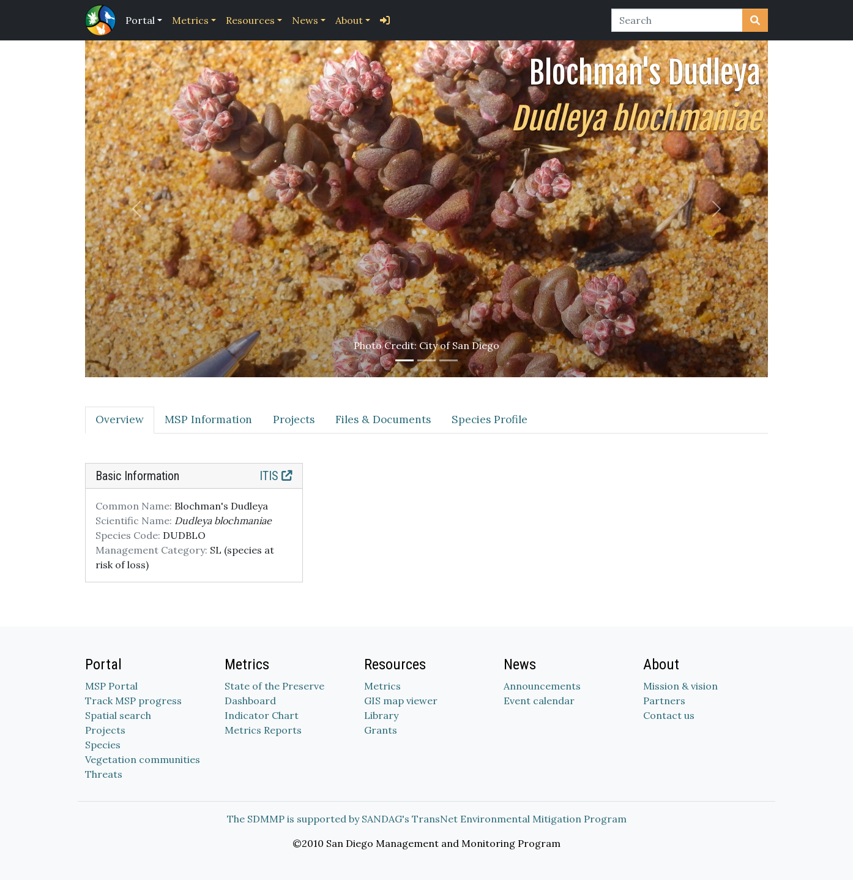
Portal (140, 20)
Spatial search (118, 715)
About (349, 20)
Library (381, 715)
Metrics (190, 20)
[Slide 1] (404, 360)
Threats (103, 774)
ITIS (275, 475)
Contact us (669, 715)
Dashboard (250, 700)
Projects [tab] (294, 419)
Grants (380, 730)
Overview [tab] (119, 419)
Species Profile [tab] (489, 419)
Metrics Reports (263, 730)
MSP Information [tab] (208, 419)
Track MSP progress (133, 700)
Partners (664, 700)
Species (103, 745)
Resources (250, 20)
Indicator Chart (262, 715)
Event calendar (539, 700)
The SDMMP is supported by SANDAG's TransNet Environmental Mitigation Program (427, 819)
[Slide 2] (426, 360)
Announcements (542, 686)
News (305, 20)
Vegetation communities (142, 759)
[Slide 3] (448, 360)
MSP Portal (111, 686)
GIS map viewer (401, 700)
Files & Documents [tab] (383, 419)
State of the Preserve (274, 686)
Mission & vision (680, 686)
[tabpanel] (426, 530)
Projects (105, 730)
